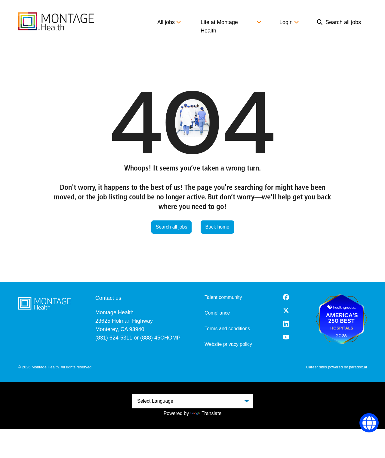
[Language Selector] (369, 423)
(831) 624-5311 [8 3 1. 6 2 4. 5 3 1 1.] (113, 338)
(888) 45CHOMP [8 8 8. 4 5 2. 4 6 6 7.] (160, 338)
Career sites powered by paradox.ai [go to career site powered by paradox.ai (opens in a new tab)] (336, 367)
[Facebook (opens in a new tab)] (286, 297)
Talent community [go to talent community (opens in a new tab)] (223, 297)
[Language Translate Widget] (192, 401)
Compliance (217, 312)
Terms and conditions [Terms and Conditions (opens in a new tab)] (227, 328)
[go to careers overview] (56, 21)
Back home (217, 226)
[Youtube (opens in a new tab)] (286, 337)
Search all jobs (339, 22)
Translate (205, 413)
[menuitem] (339, 26)
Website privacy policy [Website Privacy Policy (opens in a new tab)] (228, 344)
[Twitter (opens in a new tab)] (286, 310)
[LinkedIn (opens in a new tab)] (286, 324)
